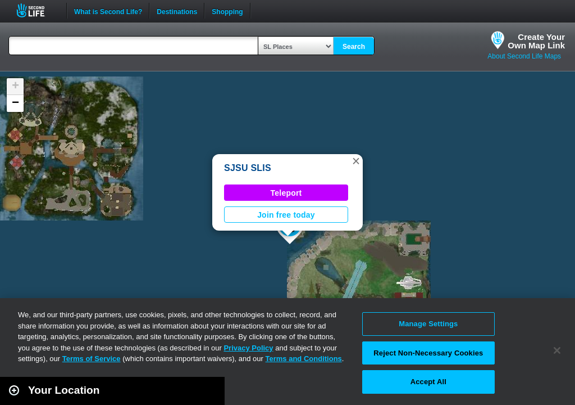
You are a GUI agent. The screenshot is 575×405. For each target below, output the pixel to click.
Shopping (227, 11)
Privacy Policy (248, 348)
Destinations (177, 11)
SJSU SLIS (247, 168)
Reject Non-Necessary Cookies (428, 353)
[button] (356, 161)
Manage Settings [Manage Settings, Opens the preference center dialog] (428, 324)
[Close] (557, 350)
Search (354, 47)
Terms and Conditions (304, 358)
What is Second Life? (108, 11)
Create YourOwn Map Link (536, 41)
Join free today (286, 214)
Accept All (428, 381)
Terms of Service (91, 358)
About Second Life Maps (524, 56)
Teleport (286, 192)
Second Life (37, 10)
